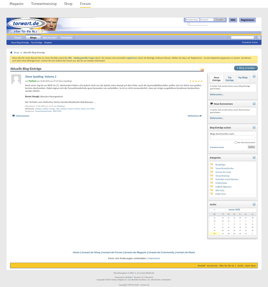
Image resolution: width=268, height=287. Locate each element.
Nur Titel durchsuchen (245, 142)
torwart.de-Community (161, 252)
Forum (85, 4)
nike (58, 108)
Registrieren (247, 20)
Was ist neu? (50, 37)
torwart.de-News (185, 252)
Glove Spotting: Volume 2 (40, 76)
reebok (63, 108)
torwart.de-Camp (223, 172)
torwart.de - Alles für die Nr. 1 (221, 265)
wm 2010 (90, 108)
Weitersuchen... (217, 94)
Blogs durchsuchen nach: (232, 136)
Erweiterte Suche (250, 42)
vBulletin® (129, 277)
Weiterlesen (193, 116)
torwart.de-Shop (91, 252)
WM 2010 (57, 111)
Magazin (16, 4)
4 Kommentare (22, 116)
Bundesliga (220, 164)
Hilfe (233, 20)
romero (77, 108)
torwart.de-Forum (112, 252)
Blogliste (48, 42)
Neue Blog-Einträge (20, 42)
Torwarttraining (44, 4)
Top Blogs (243, 77)
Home (76, 252)
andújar (38, 108)
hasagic (52, 108)
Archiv (240, 265)
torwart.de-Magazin (135, 252)
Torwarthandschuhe (43, 111)
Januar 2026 (234, 209)
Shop (68, 4)
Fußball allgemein (224, 186)
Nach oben (250, 265)
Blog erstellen (246, 68)
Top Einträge (36, 42)
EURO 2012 (221, 194)
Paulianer (61, 106)
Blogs (33, 37)
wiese (83, 108)
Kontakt (201, 265)
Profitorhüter (221, 183)
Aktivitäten (66, 37)
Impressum (154, 258)
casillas (45, 108)
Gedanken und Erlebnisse (227, 179)
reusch (70, 108)
